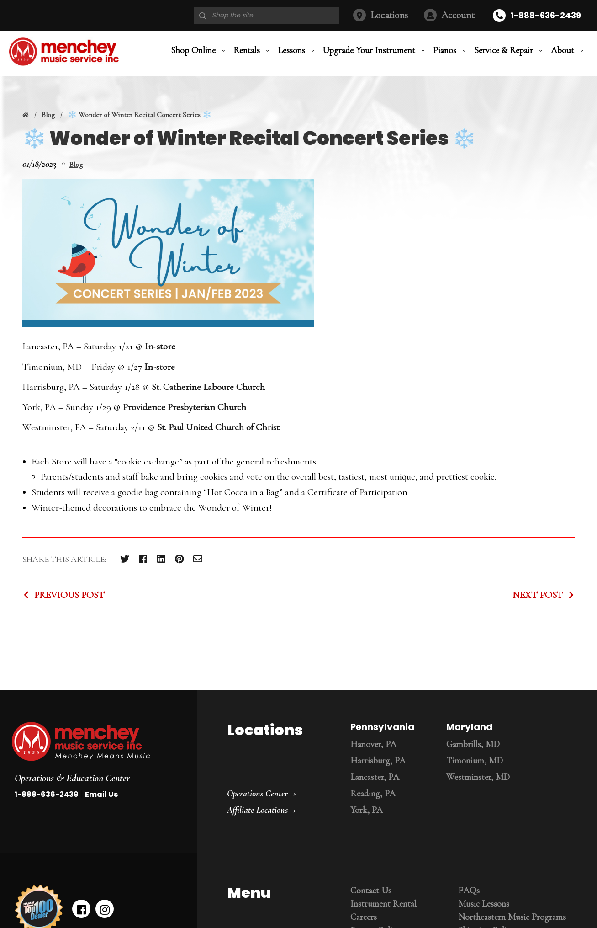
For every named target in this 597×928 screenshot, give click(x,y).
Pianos (444, 50)
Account (458, 15)
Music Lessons (483, 903)
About (562, 50)
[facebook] (81, 909)
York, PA (366, 810)
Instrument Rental (383, 903)
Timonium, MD (474, 760)
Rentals (246, 50)
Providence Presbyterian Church (184, 407)
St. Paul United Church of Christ (218, 427)
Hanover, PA (373, 744)
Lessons (291, 50)
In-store (160, 346)
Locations (389, 15)
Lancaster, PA (374, 777)
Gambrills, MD (473, 744)
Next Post (537, 595)
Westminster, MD (478, 777)
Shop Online (193, 50)
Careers (363, 917)
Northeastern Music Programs (512, 917)
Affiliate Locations (257, 810)
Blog (48, 114)
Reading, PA (373, 793)
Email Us (101, 794)
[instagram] (104, 909)
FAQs (469, 890)
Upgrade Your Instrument (369, 50)
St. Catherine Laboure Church (208, 387)
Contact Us (370, 890)
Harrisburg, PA (378, 760)
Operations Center (257, 793)
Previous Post (69, 595)
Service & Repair (503, 50)
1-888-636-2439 (545, 15)
